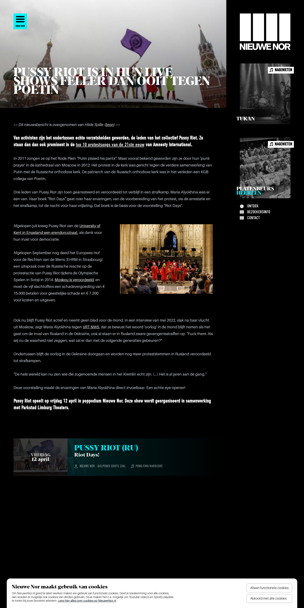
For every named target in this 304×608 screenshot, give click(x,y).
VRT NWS (91, 327)
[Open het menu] (20, 21)
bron (110, 125)
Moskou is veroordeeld (74, 280)
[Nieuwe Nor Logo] (265, 31)
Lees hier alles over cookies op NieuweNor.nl (87, 600)
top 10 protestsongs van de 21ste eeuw (110, 145)
